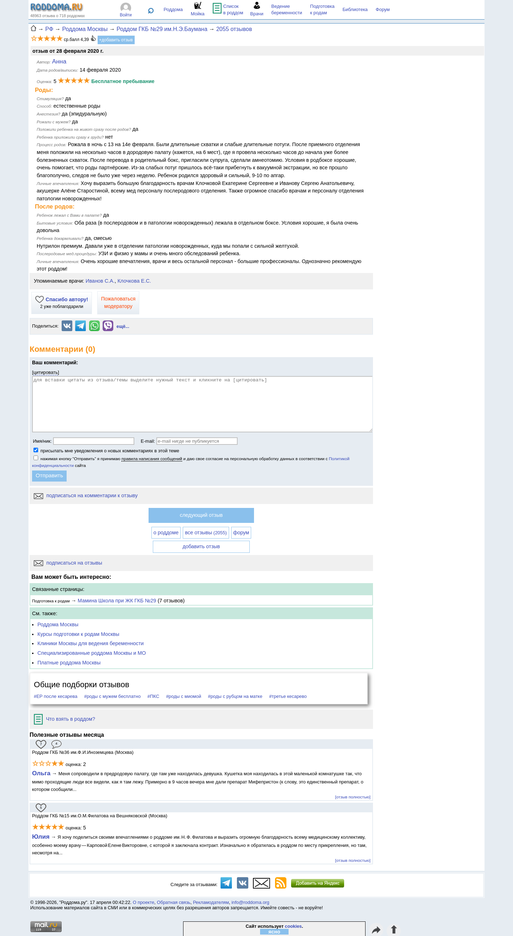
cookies (293, 926)
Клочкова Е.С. (134, 281)
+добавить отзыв (116, 39)
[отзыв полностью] (352, 796)
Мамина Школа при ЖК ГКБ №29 (117, 600)
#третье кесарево (288, 696)
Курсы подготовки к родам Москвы (78, 634)
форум (241, 532)
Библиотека (355, 9)
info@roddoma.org (250, 902)
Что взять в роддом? (64, 719)
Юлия (41, 836)
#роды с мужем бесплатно (112, 696)
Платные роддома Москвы (68, 662)
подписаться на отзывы (68, 563)
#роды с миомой (183, 696)
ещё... (122, 326)
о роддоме (166, 532)
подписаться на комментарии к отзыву (86, 495)
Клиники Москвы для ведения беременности (90, 643)
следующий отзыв (201, 515)
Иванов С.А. (100, 281)
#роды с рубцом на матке (235, 696)
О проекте (143, 902)
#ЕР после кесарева (55, 696)
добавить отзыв (201, 546)
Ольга (41, 773)
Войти (126, 14)
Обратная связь (173, 902)
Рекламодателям (211, 902)
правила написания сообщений (151, 458)
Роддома (173, 9)
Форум (383, 9)
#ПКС (153, 696)
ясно (274, 932)
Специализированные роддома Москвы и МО (91, 653)
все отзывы (206, 532)
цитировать (45, 372)
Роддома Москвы (57, 624)
